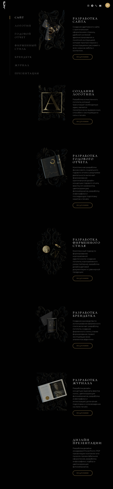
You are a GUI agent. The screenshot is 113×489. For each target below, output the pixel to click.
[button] (107, 5)
